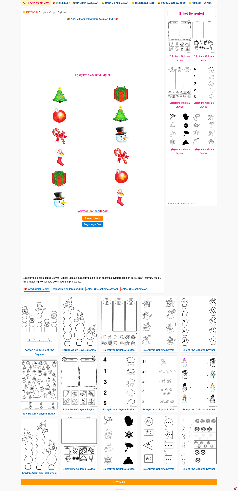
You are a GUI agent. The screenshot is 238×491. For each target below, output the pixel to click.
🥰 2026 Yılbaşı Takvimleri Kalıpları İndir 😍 (92, 19)
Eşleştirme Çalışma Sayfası (79, 409)
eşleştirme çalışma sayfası (102, 289)
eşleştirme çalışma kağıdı (68, 289)
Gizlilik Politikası (119, 490)
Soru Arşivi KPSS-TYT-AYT (182, 203)
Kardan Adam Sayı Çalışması (39, 473)
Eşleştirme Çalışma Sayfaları (52, 12)
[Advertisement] (92, 47)
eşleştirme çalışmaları (134, 289)
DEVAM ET (119, 482)
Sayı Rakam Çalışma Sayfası (39, 413)
